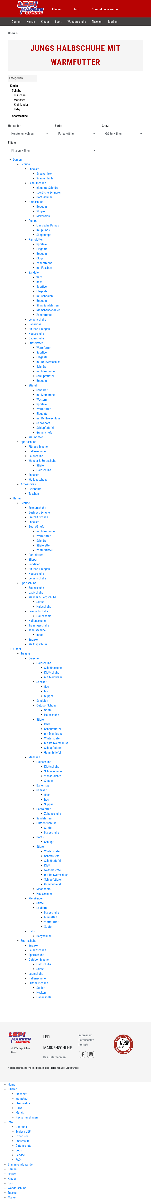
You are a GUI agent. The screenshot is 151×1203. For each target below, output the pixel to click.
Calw (19, 1108)
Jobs (19, 1150)
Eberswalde (23, 1103)
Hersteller (14, 126)
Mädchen (19, 100)
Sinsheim (21, 1094)
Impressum (85, 1035)
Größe (105, 126)
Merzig (20, 1113)
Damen (16, 22)
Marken (113, 22)
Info (76, 9)
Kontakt (83, 1045)
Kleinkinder (21, 104)
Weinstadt (22, 1098)
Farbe (58, 126)
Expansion (22, 1136)
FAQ (18, 1160)
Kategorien (16, 78)
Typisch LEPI (23, 1131)
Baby (17, 109)
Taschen (97, 22)
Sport (58, 22)
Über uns (21, 1127)
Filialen (56, 9)
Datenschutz (86, 1040)
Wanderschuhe (76, 22)
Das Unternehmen (54, 1057)
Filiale (12, 143)
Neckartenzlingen (27, 1117)
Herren (30, 22)
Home (11, 33)
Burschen (20, 95)
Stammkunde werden (105, 9)
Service (20, 1155)
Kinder (45, 22)
